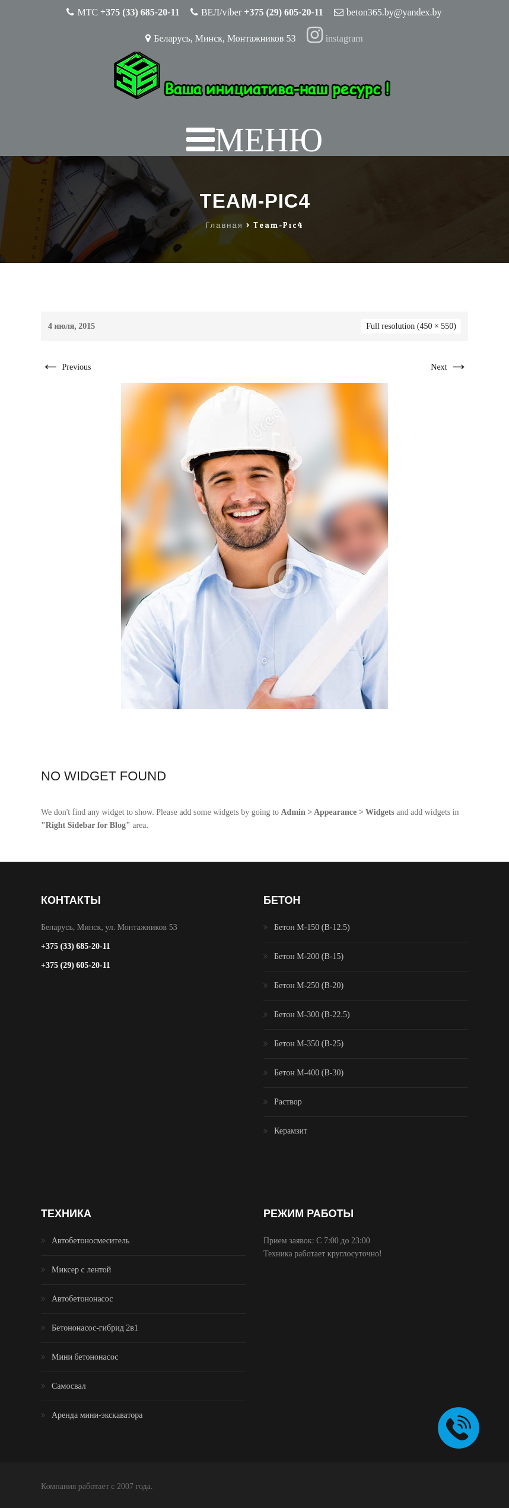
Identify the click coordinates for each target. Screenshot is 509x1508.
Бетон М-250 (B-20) (308, 985)
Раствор (288, 1101)
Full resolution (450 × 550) (411, 326)
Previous (66, 367)
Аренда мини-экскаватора (97, 1415)
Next (449, 367)
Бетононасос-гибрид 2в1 (95, 1327)
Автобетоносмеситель (90, 1240)
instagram (335, 38)
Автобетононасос (82, 1298)
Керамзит (290, 1130)
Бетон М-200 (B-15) (308, 956)
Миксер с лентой (81, 1269)
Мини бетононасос (85, 1357)
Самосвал (69, 1386)
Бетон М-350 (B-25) (308, 1043)
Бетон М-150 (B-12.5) (312, 927)
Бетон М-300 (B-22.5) (312, 1014)
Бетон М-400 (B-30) (308, 1072)
